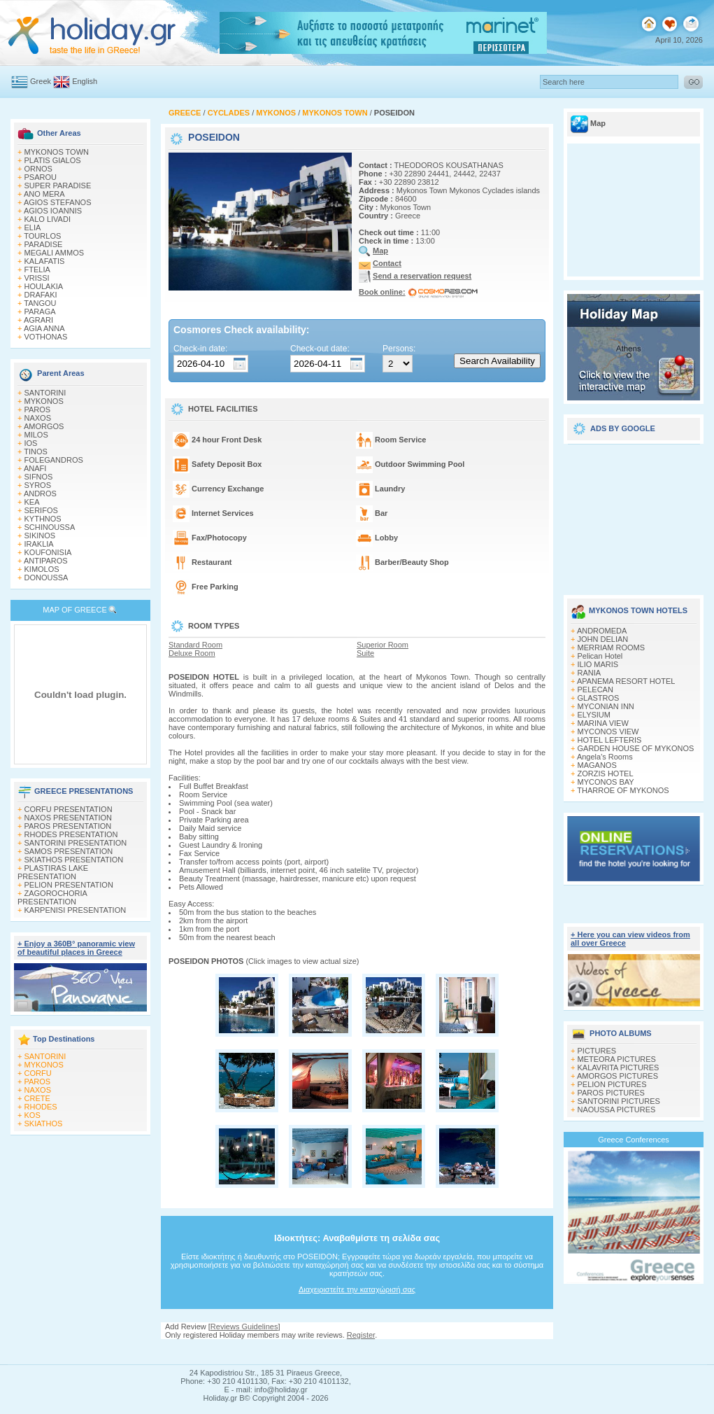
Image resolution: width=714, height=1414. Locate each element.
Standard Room (195, 644)
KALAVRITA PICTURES (618, 1067)
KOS (32, 1115)
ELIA (32, 227)
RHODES (40, 1106)
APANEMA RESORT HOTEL (626, 681)
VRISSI (37, 278)
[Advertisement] (634, 514)
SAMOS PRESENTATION (68, 851)
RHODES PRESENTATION (71, 834)
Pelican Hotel (600, 656)
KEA (32, 502)
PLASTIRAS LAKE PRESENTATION (52, 872)
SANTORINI (45, 392)
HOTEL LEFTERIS (610, 740)
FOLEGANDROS (53, 460)
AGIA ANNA (44, 328)
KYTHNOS (43, 518)
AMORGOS (44, 426)
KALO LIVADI (47, 219)
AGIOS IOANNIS (53, 210)
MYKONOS (44, 401)
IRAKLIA (39, 544)
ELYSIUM (594, 714)
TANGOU (40, 303)
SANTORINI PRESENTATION (75, 843)
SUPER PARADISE (58, 185)
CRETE (37, 1098)
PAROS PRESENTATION (68, 826)
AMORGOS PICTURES (617, 1076)
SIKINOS (40, 535)
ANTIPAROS (46, 560)
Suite (365, 653)
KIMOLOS (41, 569)
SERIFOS (41, 510)
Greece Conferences (633, 1139)
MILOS (36, 434)
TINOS (36, 451)
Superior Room (382, 644)
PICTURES (597, 1050)
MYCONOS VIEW (608, 731)
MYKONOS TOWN (57, 152)
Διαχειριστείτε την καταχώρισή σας (357, 1289)
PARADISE (43, 244)
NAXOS (38, 418)
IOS (31, 443)
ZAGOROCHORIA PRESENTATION (52, 897)
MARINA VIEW (603, 723)
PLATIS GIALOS (52, 160)
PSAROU (40, 177)
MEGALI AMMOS (54, 252)
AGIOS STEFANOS (58, 202)
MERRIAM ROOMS (611, 647)
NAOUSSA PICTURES (617, 1109)
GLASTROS (599, 698)
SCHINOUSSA (50, 527)
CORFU (38, 1073)
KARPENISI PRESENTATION (75, 910)
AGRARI (38, 320)
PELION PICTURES (612, 1084)
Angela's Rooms (605, 756)
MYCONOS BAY (606, 782)
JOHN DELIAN (603, 639)
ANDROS (40, 493)
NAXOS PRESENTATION (68, 817)
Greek (40, 81)
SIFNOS (38, 476)
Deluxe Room (192, 653)
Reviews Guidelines (244, 1326)
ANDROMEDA (602, 630)
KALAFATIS (44, 261)
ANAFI (35, 468)
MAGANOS (597, 765)
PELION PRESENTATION (68, 885)
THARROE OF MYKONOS (623, 790)
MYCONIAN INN (606, 706)
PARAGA (40, 311)
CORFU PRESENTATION (68, 809)
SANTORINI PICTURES (619, 1101)
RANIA (589, 672)
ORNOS (38, 168)
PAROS (37, 409)
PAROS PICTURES (611, 1092)
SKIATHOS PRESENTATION (74, 859)
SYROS (38, 485)
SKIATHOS (43, 1123)
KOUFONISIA (48, 552)
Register (361, 1335)
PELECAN (595, 689)
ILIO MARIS (598, 664)
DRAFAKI (40, 294)
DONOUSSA (46, 577)
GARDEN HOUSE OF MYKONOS (636, 748)
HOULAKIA (44, 286)
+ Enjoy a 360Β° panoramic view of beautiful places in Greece (76, 947)
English (84, 81)
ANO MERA (44, 194)
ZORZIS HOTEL (606, 773)
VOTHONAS (46, 336)
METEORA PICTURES (617, 1059)
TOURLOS (42, 236)
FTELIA (37, 269)
